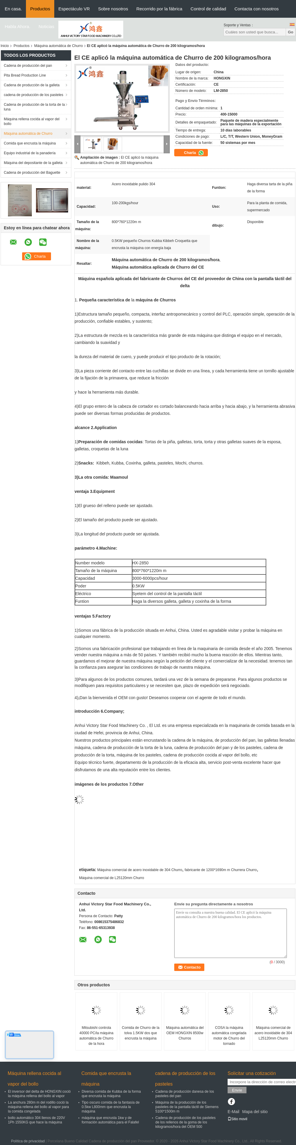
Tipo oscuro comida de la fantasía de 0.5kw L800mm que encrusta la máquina (110, 1106)
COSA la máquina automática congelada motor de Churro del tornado (229, 1036)
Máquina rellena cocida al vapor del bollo (32, 121)
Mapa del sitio (254, 1111)
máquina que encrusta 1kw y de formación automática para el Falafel (110, 1120)
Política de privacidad (28, 1141)
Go (290, 32)
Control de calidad (208, 8)
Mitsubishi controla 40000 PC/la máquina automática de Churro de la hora (96, 1036)
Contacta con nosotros (256, 8)
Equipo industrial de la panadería (29, 153)
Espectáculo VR (74, 8)
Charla (194, 153)
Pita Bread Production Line (25, 75)
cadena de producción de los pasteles (33, 95)
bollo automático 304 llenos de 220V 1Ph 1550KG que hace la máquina (36, 1120)
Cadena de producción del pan (28, 66)
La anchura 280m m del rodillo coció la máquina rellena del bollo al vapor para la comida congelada (38, 1106)
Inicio (5, 46)
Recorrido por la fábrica (159, 8)
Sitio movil (237, 1119)
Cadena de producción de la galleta (32, 85)
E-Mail (233, 1111)
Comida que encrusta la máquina (30, 143)
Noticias (46, 26)
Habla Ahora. (17, 26)
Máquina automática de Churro (58, 46)
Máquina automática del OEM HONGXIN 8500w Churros (184, 1033)
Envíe (237, 1090)
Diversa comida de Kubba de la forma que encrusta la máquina (111, 1093)
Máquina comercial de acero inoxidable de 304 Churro (139, 870)
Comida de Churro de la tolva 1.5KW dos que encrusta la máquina (140, 1033)
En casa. (13, 8)
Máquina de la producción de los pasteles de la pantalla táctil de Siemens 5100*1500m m (186, 1106)
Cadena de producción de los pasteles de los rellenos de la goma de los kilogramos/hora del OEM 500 (185, 1122)
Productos (40, 8)
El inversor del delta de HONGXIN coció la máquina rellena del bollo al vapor (39, 1093)
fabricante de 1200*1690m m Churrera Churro (221, 870)
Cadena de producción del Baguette (32, 172)
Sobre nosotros (113, 8)
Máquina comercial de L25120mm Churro (111, 878)
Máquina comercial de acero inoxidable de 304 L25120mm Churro (273, 1033)
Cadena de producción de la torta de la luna (34, 107)
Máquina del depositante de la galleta (33, 163)
